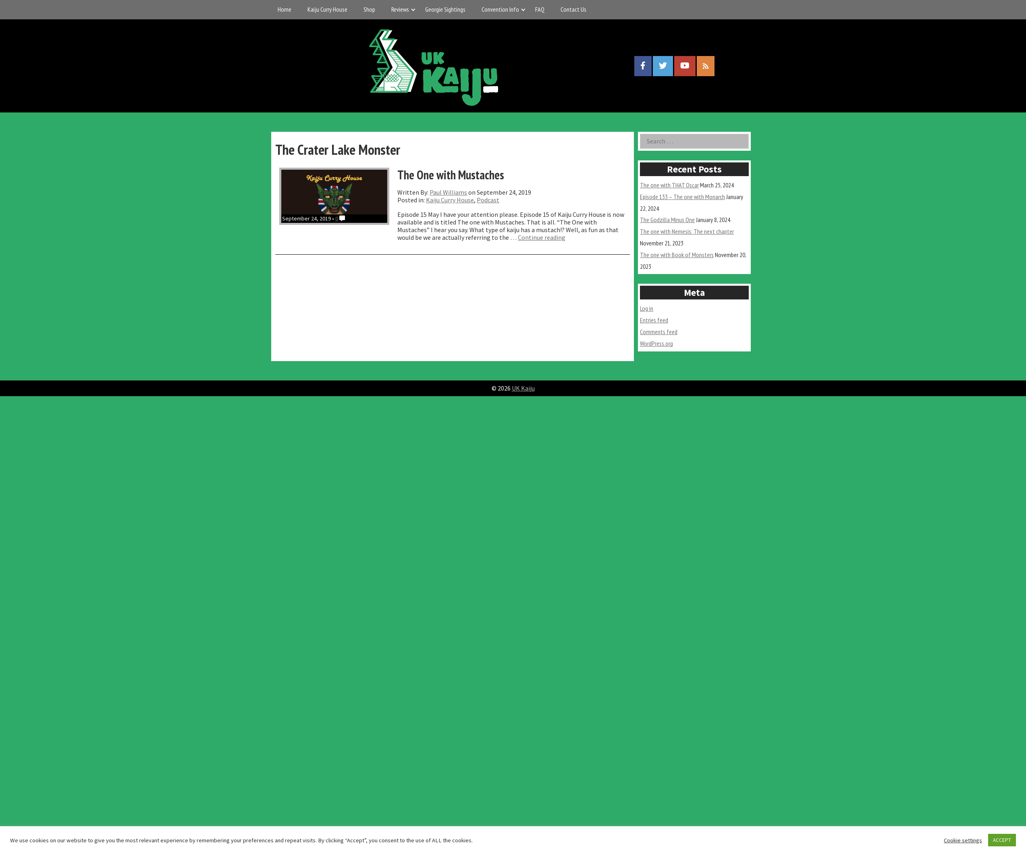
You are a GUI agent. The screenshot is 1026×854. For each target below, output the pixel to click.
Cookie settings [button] (963, 840)
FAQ (539, 9)
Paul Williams (448, 192)
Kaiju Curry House (327, 9)
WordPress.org (656, 343)
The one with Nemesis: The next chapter (687, 231)
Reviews (400, 9)
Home (284, 9)
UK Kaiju (523, 388)
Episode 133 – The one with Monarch (682, 197)
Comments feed (658, 332)
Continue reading (541, 237)
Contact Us (573, 9)
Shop (369, 9)
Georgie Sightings (445, 9)
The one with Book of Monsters (677, 255)
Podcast (488, 200)
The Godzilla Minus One (667, 220)
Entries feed (654, 320)
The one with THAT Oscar (669, 185)
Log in (646, 308)
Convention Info (500, 9)
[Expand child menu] (413, 9)
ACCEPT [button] (1002, 840)
